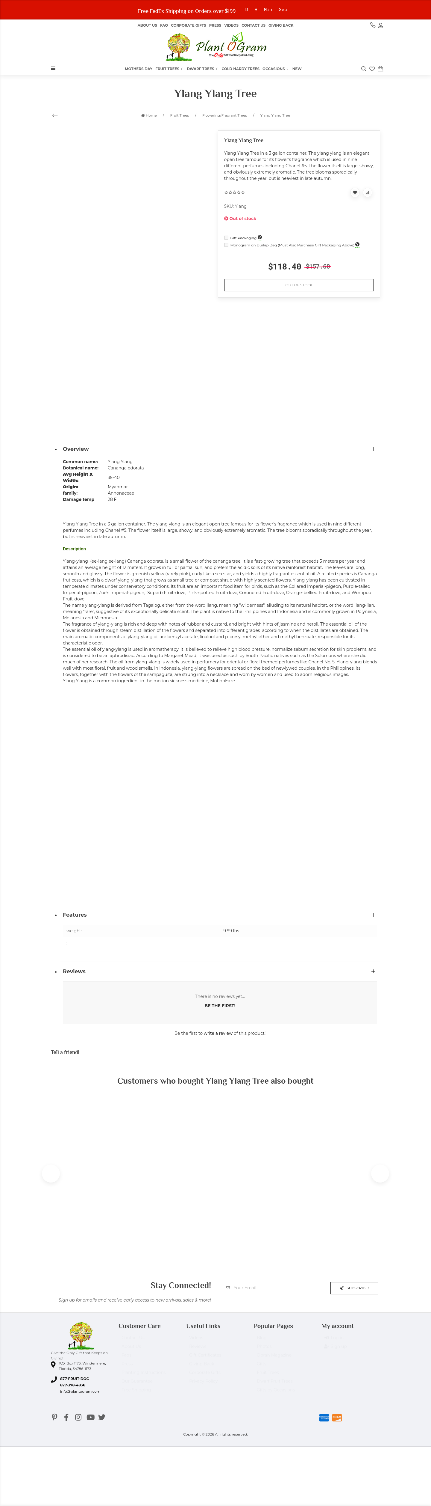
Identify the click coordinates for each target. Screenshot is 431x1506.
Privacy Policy (203, 1385)
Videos (231, 25)
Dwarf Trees (202, 69)
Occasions (275, 69)
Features (75, 915)
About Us (131, 1350)
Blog (262, 1342)
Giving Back (280, 25)
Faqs (126, 1359)
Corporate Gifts (188, 25)
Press (215, 25)
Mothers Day (138, 69)
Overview (76, 449)
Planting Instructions (144, 1377)
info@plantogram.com (80, 1393)
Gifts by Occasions (276, 1394)
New (297, 69)
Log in (334, 1342)
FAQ (164, 25)
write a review (218, 1033)
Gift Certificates (205, 1359)
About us (147, 25)
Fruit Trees (169, 69)
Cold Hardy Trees (241, 69)
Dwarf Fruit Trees (275, 1385)
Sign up (335, 1351)
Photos (264, 1350)
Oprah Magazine (274, 1359)
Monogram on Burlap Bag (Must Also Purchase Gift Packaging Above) (290, 245)
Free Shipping (136, 1394)
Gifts (261, 1368)
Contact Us (253, 25)
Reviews (197, 1350)
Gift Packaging (241, 238)
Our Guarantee (137, 1385)
